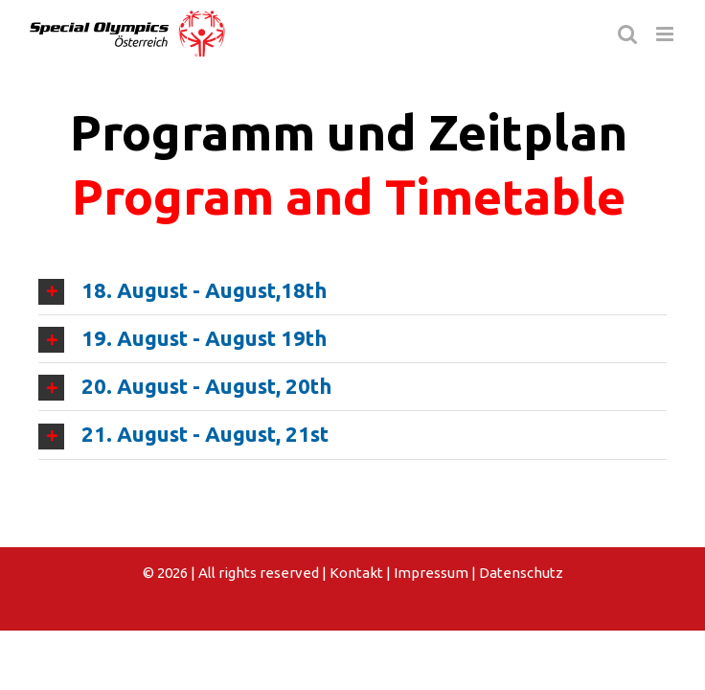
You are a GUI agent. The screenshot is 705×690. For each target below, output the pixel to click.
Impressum (431, 572)
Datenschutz (521, 572)
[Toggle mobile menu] (666, 34)
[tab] (352, 290)
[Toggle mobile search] (627, 34)
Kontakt (356, 572)
